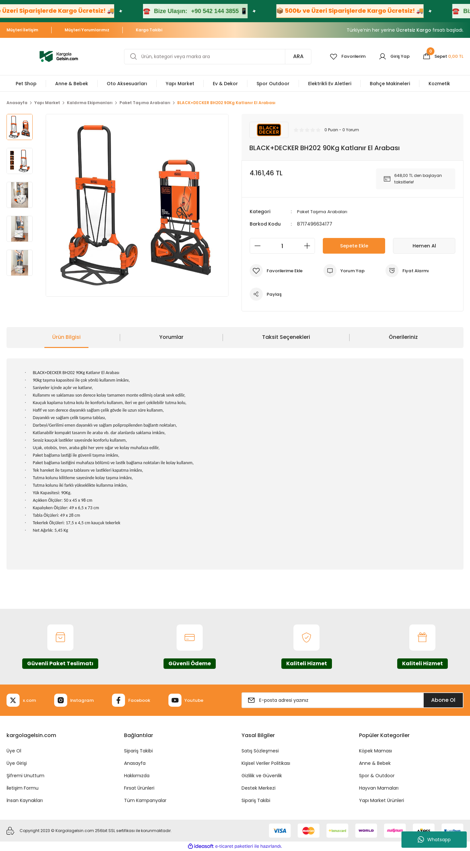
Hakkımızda (136, 775)
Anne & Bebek (375, 763)
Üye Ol (14, 751)
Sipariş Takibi (138, 751)
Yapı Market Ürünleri (381, 800)
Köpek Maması (375, 751)
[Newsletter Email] (352, 700)
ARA (293, 56)
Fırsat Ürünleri (139, 788)
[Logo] (59, 56)
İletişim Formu (23, 788)
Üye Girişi (17, 763)
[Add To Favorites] (278, 270)
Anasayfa (135, 763)
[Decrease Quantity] (255, 246)
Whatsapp (434, 839)
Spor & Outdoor (377, 775)
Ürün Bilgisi (66, 337)
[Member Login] (391, 56)
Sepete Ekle (354, 245)
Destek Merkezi (258, 788)
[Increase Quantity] (309, 246)
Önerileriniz (403, 337)
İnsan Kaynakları (25, 800)
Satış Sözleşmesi (260, 751)
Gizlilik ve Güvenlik (262, 775)
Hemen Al (424, 245)
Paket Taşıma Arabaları (323, 211)
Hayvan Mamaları (379, 788)
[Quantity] (282, 246)
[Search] (215, 56)
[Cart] (442, 56)
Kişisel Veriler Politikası (266, 763)
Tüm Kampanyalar (145, 800)
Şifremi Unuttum (25, 775)
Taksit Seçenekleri (286, 337)
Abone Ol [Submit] (443, 700)
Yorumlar (171, 337)
